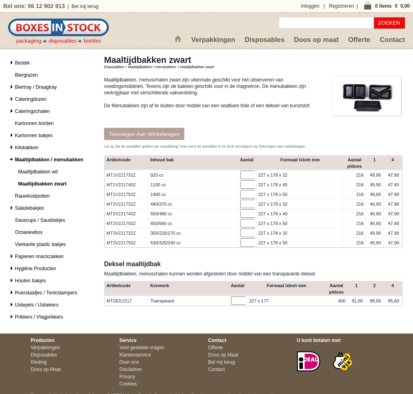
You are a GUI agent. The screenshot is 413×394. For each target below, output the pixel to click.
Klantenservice (135, 355)
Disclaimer (130, 369)
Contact (392, 40)
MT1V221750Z (121, 194)
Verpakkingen (213, 40)
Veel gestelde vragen (142, 347)
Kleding (39, 362)
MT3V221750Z (121, 242)
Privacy (127, 376)
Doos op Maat (46, 369)
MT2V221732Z (121, 204)
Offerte (359, 40)
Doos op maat (316, 40)
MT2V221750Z (121, 223)
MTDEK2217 (119, 300)
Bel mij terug (84, 6)
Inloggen (310, 6)
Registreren (341, 6)
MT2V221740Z (121, 213)
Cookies (128, 384)
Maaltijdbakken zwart (197, 67)
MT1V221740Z (121, 184)
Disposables (265, 40)
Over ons (129, 362)
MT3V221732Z (121, 233)
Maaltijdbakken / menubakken (152, 67)
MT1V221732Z (121, 175)
